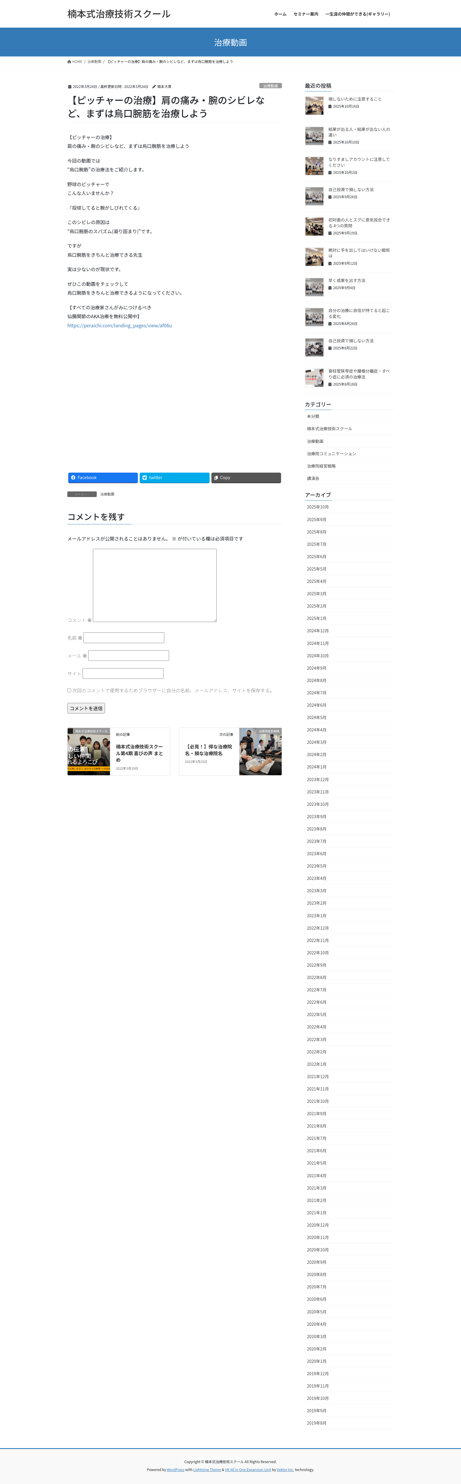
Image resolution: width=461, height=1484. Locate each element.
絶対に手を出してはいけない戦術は (359, 253)
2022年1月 (317, 1064)
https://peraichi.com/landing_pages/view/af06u (119, 325)
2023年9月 (317, 816)
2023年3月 (317, 890)
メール (77, 655)
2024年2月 (317, 754)
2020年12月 (318, 1225)
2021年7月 (317, 1138)
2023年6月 (317, 853)
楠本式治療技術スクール (329, 428)
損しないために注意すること (355, 99)
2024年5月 (317, 717)
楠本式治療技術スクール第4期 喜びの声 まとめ (139, 753)
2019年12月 (318, 1373)
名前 (75, 637)
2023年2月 (317, 903)
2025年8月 (317, 532)
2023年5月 (317, 866)
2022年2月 (317, 1052)
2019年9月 (317, 1410)
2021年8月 (317, 1126)
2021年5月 (317, 1163)
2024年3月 (317, 742)
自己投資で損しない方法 (351, 189)
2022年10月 (318, 953)
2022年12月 (318, 928)
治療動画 (270, 86)
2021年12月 (318, 1076)
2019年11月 (318, 1386)
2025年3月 (317, 593)
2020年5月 (317, 1312)
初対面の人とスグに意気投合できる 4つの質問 (359, 223)
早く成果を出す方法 (346, 280)
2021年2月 (317, 1200)
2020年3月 (317, 1336)
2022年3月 (317, 1039)
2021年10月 (318, 1101)
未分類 (313, 416)
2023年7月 (317, 841)
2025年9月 (317, 519)
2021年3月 (317, 1188)
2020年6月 (317, 1299)
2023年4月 (317, 878)
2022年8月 (317, 977)
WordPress (176, 1469)
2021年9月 (317, 1113)
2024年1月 (317, 767)
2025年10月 (318, 507)
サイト (74, 673)
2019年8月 (317, 1423)
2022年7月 (317, 990)
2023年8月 (317, 829)
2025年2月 (317, 606)
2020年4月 (317, 1324)
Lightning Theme (207, 1469)
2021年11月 (318, 1089)
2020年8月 (317, 1274)
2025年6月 (317, 556)
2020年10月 (318, 1250)
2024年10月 (318, 655)
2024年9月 (317, 668)
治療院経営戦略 (321, 466)
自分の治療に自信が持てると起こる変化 (359, 313)
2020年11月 (318, 1237)
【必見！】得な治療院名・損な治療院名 (208, 749)
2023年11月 (318, 792)
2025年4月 (317, 581)
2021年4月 (317, 1175)
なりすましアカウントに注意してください (359, 162)
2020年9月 (317, 1262)
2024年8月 (317, 680)
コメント (79, 619)
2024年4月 (317, 730)
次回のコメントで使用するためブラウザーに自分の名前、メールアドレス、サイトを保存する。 (173, 690)
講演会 (313, 478)
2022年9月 (317, 965)
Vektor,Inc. (285, 1469)
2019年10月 (318, 1398)
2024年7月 (317, 693)
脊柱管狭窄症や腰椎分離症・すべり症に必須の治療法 (359, 374)
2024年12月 (318, 630)
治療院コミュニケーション (331, 453)
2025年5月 (317, 569)
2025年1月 (317, 618)
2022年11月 (318, 940)
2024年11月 (318, 643)
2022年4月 (317, 1027)
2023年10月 (318, 804)
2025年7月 (317, 544)
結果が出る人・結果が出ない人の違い (359, 132)
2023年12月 (318, 779)
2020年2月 (317, 1349)
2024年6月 (317, 705)
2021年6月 (317, 1150)
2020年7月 (317, 1287)
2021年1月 (317, 1212)
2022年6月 (317, 1002)
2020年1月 (317, 1361)
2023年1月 (317, 915)
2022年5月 (317, 1014)
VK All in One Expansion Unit (248, 1469)
